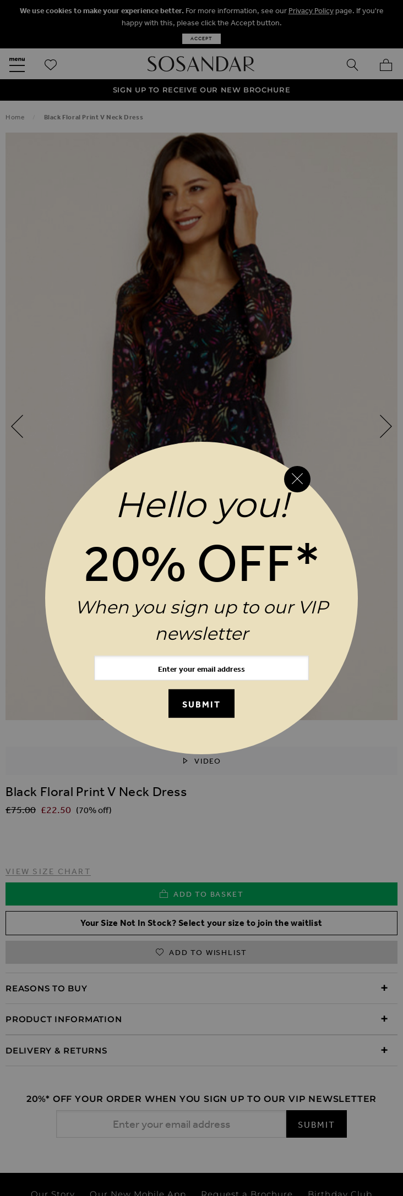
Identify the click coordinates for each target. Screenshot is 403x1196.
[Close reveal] (297, 479)
